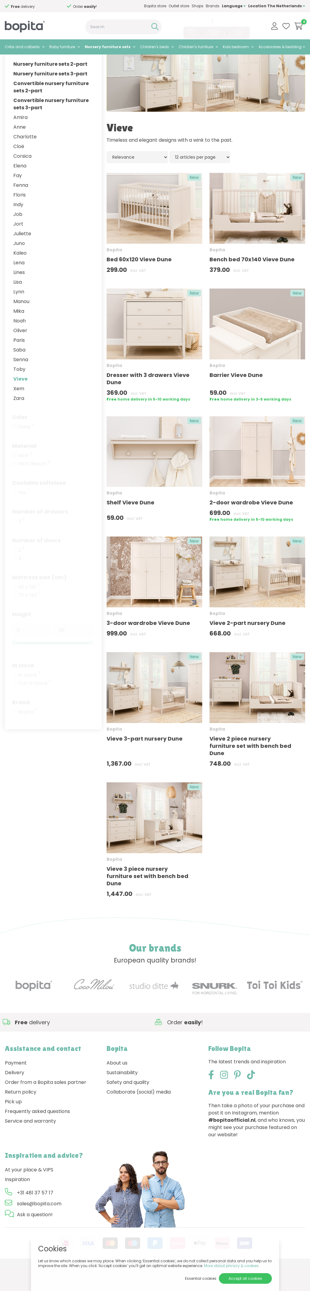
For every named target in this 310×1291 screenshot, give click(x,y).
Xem (18, 411)
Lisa (17, 304)
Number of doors (36, 563)
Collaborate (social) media (139, 1114)
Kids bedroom (236, 46)
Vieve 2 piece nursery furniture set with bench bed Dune (250, 769)
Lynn (18, 314)
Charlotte (25, 159)
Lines (19, 295)
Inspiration (17, 1202)
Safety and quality (128, 1105)
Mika (18, 333)
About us (117, 1085)
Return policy (20, 1114)
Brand (21, 725)
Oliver (20, 353)
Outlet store (179, 5)
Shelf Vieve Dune (130, 525)
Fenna (20, 207)
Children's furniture (196, 46)
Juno (19, 265)
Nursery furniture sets (107, 46)
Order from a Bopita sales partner (45, 1105)
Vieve (20, 401)
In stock (23, 688)
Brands (212, 5)
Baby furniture (62, 46)
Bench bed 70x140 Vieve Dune (252, 282)
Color (20, 440)
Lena (19, 285)
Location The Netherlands (276, 5)
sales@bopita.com (232, 20)
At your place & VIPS (29, 1192)
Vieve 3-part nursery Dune (145, 761)
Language (234, 5)
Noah (19, 343)
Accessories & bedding (280, 46)
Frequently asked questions (37, 1134)
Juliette (22, 256)
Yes (24, 515)
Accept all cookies (245, 1278)
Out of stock (34, 706)
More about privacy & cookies (231, 1265)
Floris (19, 217)
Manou (21, 324)
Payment (16, 1085)
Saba (19, 372)
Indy (18, 227)
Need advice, (33, 6)
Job (17, 236)
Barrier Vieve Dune (236, 397)
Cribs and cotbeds (22, 46)
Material (24, 468)
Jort (18, 246)
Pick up (13, 1124)
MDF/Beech (34, 487)
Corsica (22, 178)
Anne (19, 149)
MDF (25, 478)
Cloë (18, 169)
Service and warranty (30, 1144)
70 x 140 (29, 618)
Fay (17, 198)
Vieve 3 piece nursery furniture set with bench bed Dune (147, 899)
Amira (20, 140)
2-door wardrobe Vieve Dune (251, 525)
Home (11, 62)
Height (21, 637)
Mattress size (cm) (39, 600)
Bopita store (155, 5)
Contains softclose (39, 505)
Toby (19, 391)
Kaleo (20, 275)
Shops (197, 5)
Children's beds (154, 46)
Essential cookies (200, 1278)
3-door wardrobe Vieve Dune (148, 646)
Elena (19, 188)
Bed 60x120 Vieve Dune (139, 282)
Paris (19, 362)
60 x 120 (29, 610)
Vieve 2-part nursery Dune (247, 646)
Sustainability (122, 1095)
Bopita (27, 735)
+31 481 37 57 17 (195, 20)
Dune (26, 450)
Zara (18, 421)
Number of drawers (40, 534)
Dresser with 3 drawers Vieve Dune (148, 401)
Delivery (14, 1095)
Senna (20, 382)
